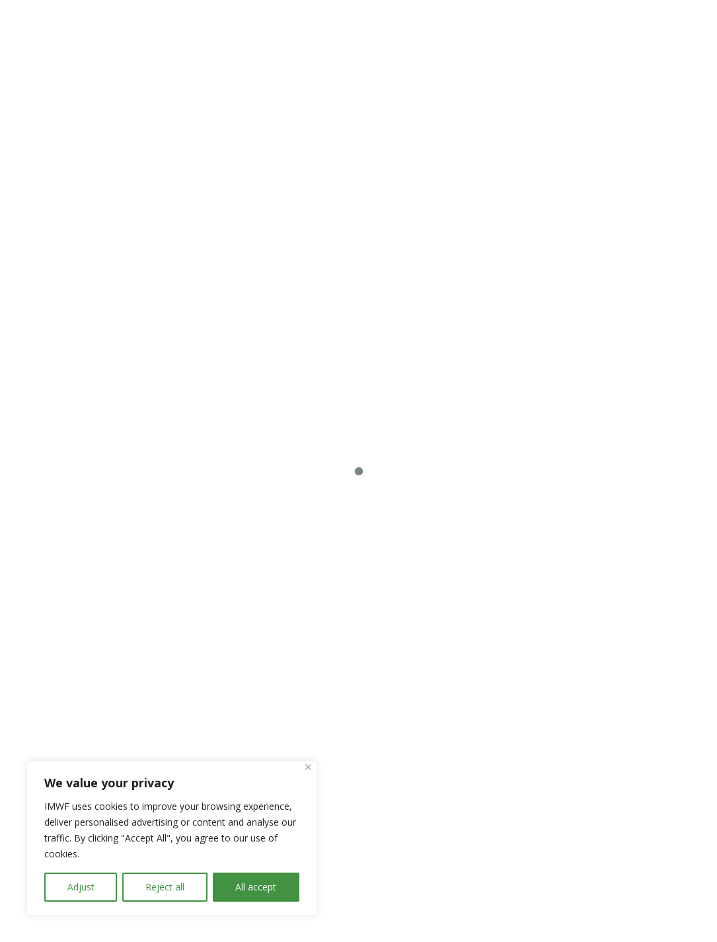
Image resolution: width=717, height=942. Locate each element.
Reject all (164, 887)
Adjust (80, 887)
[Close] (308, 767)
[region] (171, 838)
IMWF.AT (334, 918)
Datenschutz (219, 918)
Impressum (280, 918)
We (479, 36)
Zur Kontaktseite (587, 118)
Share (664, 36)
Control (528, 36)
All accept (255, 887)
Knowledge (598, 36)
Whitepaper (599, 297)
